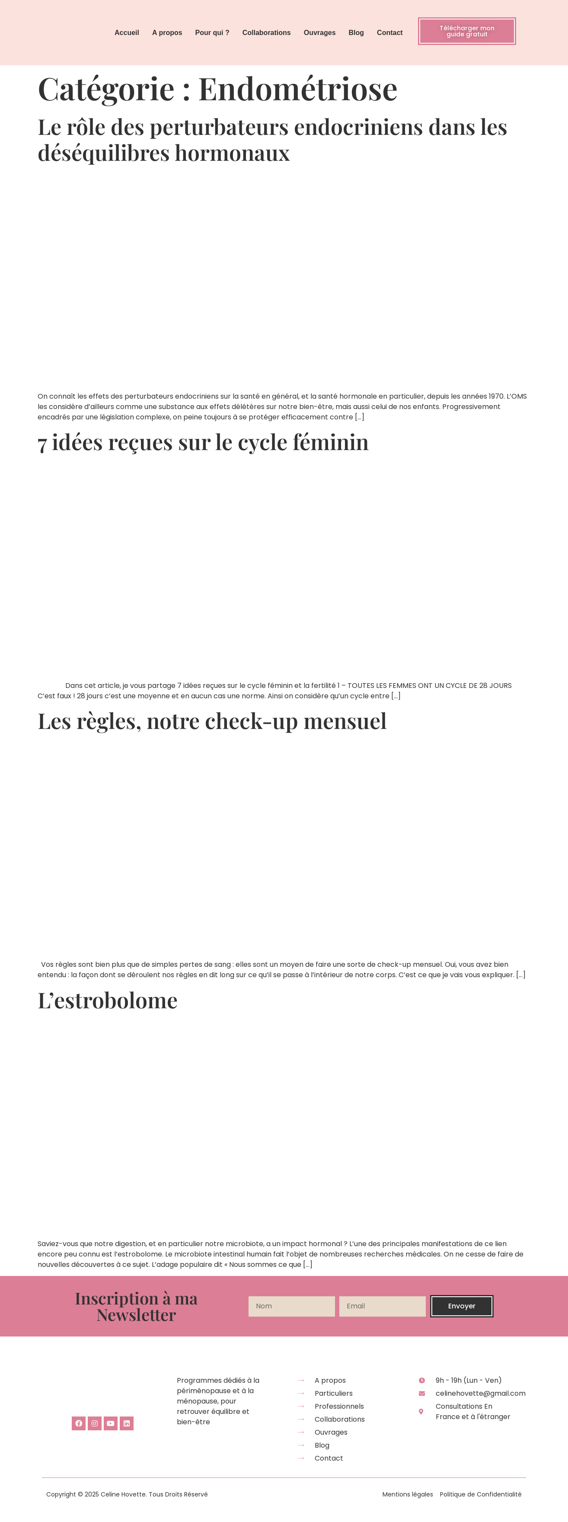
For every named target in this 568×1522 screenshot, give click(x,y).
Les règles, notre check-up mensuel (212, 720)
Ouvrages (320, 32)
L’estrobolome (108, 999)
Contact (390, 32)
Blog (356, 32)
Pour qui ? (212, 32)
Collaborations (267, 32)
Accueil (127, 32)
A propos (167, 32)
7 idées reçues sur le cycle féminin (203, 441)
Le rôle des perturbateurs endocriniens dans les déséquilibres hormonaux (272, 139)
